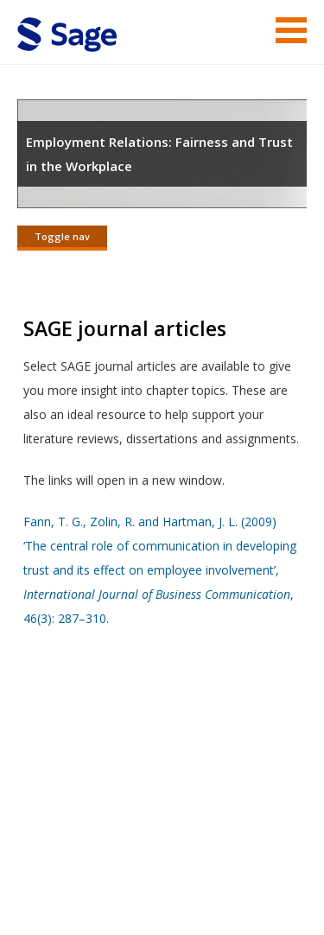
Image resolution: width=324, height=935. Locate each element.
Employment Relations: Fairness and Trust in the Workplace (159, 154)
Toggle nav (62, 236)
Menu (291, 30)
